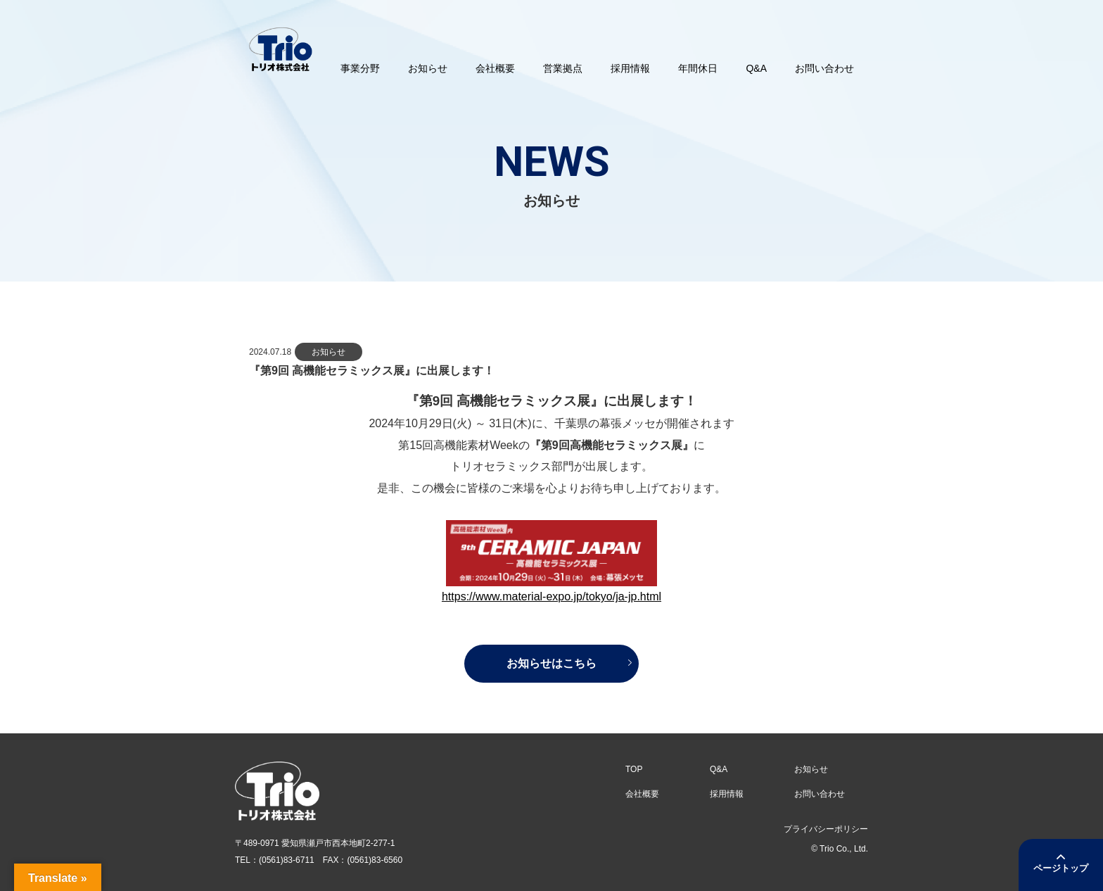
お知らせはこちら (551, 663)
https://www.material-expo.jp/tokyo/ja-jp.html (551, 596)
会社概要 (642, 794)
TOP (633, 769)
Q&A (718, 769)
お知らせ (811, 769)
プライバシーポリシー (826, 829)
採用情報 (727, 794)
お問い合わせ (819, 794)
